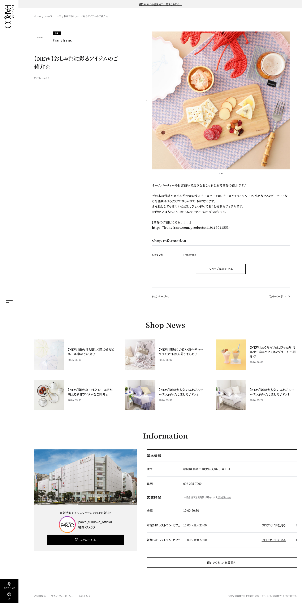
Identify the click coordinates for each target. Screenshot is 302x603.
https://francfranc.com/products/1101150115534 (191, 227)
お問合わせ (84, 596)
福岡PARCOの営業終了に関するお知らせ (160, 4)
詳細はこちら (224, 497)
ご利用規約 (40, 596)
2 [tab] (222, 173)
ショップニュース (52, 16)
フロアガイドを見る (274, 525)
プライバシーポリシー (62, 596)
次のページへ (277, 296)
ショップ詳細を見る (221, 269)
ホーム (37, 16)
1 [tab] (219, 173)
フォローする (88, 540)
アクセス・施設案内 (224, 562)
